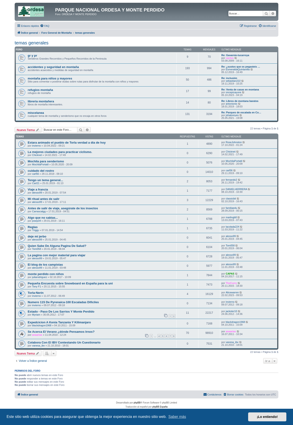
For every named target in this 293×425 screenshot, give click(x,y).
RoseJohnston (234, 142)
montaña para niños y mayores (50, 78)
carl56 (35, 173)
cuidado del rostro (41, 170)
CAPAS (230, 273)
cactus (230, 58)
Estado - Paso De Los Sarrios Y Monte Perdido (61, 311)
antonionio (231, 103)
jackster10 (231, 311)
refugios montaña (40, 90)
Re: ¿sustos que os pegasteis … (240, 66)
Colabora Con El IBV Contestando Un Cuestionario (64, 342)
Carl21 (35, 183)
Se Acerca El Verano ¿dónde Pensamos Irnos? (61, 331)
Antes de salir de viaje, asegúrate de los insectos (63, 208)
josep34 (36, 220)
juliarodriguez (39, 277)
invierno (36, 145)
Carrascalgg (39, 211)
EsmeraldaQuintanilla (238, 69)
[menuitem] (44, 26)
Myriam (36, 314)
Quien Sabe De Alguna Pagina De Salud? (57, 246)
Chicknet (37, 155)
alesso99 (37, 192)
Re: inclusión (229, 78)
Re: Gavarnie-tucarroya (235, 55)
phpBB (137, 402)
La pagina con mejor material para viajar (56, 255)
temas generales (32, 42)
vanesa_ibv (38, 345)
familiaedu (231, 208)
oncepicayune (233, 92)
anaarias (37, 334)
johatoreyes (232, 115)
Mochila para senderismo (46, 161)
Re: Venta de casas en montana (240, 89)
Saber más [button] (177, 417)
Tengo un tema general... (45, 180)
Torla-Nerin (35, 292)
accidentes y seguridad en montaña (53, 67)
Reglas (33, 227)
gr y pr (32, 55)
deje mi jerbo (37, 236)
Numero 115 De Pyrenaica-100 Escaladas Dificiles (63, 302)
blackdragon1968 (41, 325)
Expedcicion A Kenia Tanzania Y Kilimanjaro (59, 322)
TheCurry (231, 283)
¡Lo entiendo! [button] (267, 417)
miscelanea (36, 112)
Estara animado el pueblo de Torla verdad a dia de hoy (67, 142)
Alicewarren (232, 292)
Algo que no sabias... (43, 217)
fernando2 (231, 179)
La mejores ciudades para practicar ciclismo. (60, 152)
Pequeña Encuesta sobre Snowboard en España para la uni (70, 283)
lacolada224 (232, 226)
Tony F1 (36, 286)
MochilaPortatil (40, 164)
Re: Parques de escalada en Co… (241, 112)
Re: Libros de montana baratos (239, 101)
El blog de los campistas (45, 264)
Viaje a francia (38, 189)
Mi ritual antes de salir (44, 199)
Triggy (35, 230)
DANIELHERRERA (236, 189)
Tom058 (36, 249)
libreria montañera (41, 101)
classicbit (231, 198)
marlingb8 (231, 217)
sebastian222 (233, 80)
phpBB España (160, 407)
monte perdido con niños (46, 274)
